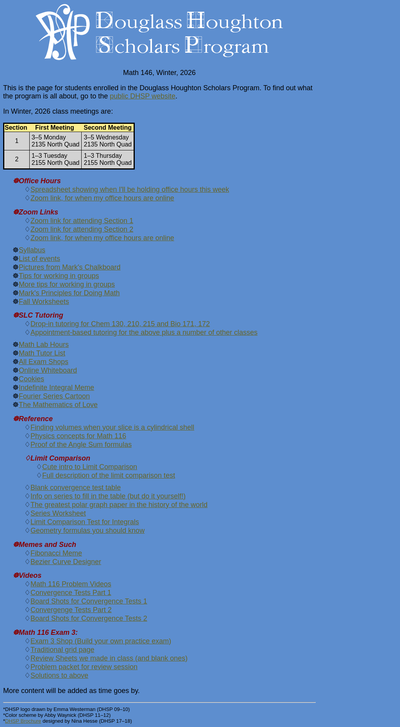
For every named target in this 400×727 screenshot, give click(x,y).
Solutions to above (59, 675)
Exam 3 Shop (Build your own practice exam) (100, 641)
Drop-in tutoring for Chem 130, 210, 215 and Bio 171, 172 (120, 324)
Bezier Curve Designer (65, 562)
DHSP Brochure (23, 721)
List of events (39, 259)
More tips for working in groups (67, 284)
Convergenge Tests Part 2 (71, 610)
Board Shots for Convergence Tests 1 (88, 601)
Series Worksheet (58, 513)
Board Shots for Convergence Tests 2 (88, 618)
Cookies (31, 379)
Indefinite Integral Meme (56, 387)
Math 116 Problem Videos (70, 584)
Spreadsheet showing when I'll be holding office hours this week (129, 189)
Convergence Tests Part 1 (70, 593)
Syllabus (32, 250)
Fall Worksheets (44, 301)
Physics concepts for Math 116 (78, 436)
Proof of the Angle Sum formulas (81, 444)
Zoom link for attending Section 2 (81, 229)
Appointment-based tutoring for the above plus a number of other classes (143, 332)
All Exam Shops (43, 362)
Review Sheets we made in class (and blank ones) (109, 658)
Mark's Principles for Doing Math (69, 293)
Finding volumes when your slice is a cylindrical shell (112, 427)
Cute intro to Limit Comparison (89, 467)
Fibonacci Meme (56, 553)
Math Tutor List (42, 353)
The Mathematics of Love (58, 405)
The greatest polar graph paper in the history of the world (118, 505)
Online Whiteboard (48, 370)
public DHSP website (142, 96)
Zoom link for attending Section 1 (81, 221)
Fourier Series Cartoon (54, 396)
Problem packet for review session (84, 667)
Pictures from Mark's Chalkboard (70, 267)
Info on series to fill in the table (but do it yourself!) (108, 496)
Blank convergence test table (75, 487)
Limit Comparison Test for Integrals (84, 522)
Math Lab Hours (44, 344)
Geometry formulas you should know (87, 530)
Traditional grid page (62, 650)
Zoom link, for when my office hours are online (102, 198)
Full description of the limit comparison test (108, 475)
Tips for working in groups (59, 276)
